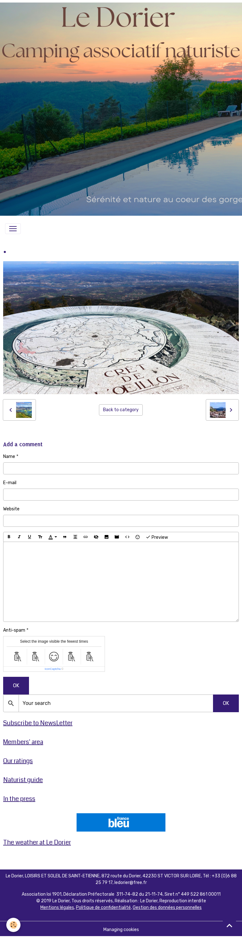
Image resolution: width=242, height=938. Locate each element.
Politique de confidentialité (103, 907)
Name (9, 456)
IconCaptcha (53, 668)
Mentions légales (57, 907)
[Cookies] (13, 925)
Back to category (121, 409)
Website (11, 509)
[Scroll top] (229, 925)
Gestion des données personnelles (167, 907)
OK (16, 685)
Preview (157, 537)
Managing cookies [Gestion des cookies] (121, 929)
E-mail (9, 482)
